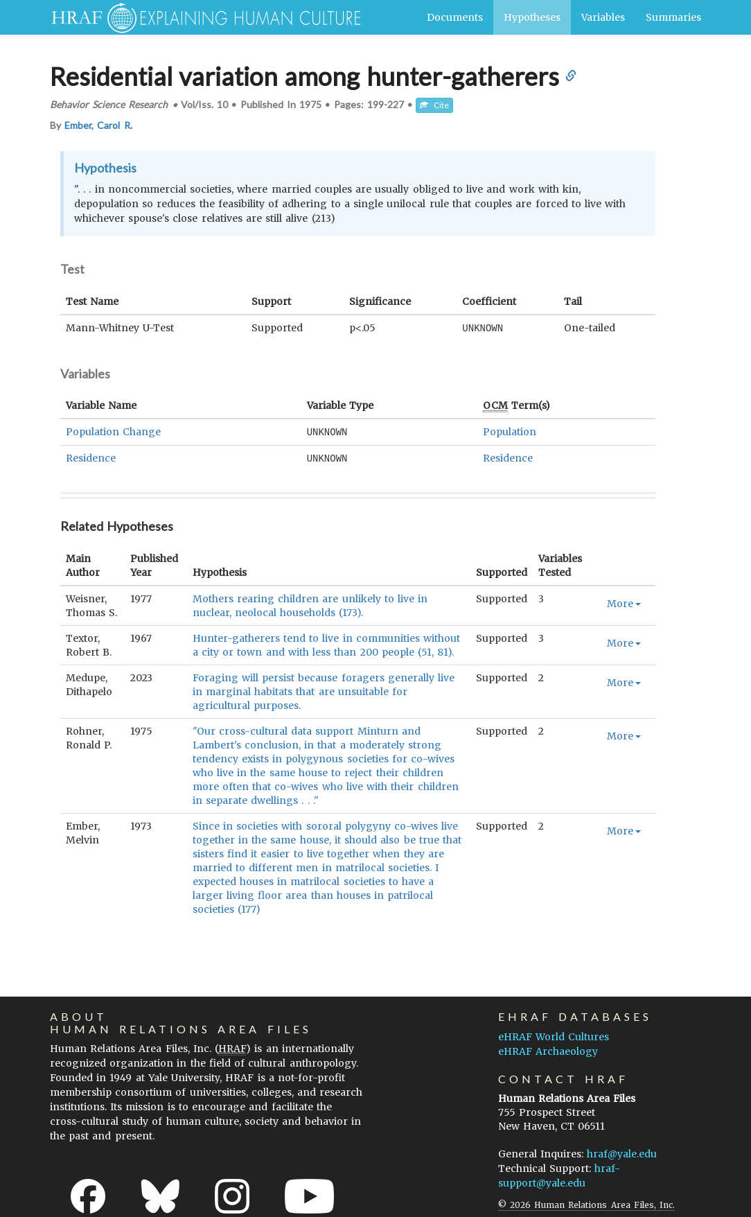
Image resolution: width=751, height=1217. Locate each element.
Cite (434, 105)
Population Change (113, 431)
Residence (91, 456)
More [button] (624, 601)
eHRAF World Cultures (553, 1034)
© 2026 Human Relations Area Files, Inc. (586, 1203)
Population (509, 431)
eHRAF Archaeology (548, 1049)
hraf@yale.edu (622, 1152)
